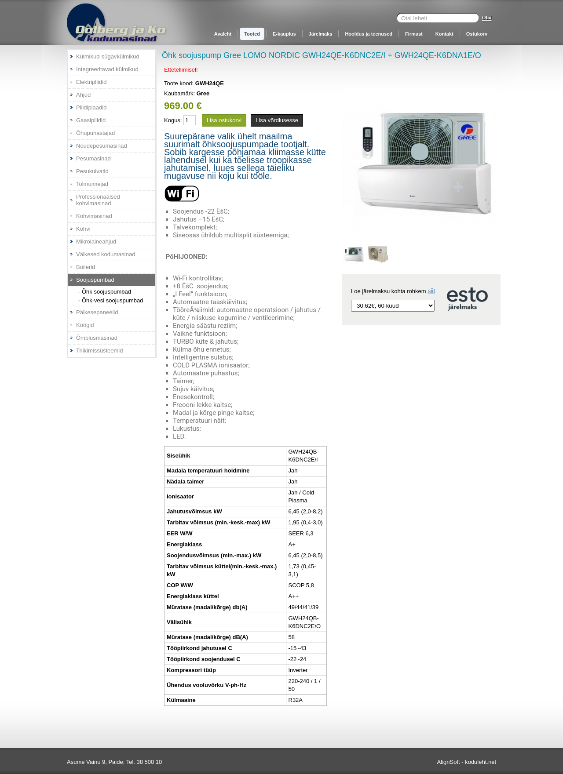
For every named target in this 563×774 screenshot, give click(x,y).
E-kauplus (284, 33)
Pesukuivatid (92, 171)
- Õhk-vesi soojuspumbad (110, 300)
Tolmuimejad (92, 184)
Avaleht (222, 33)
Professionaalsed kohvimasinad (98, 200)
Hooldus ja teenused (368, 33)
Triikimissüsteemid (99, 350)
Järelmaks (321, 33)
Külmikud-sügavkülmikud (107, 56)
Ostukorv (476, 33)
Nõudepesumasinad (101, 145)
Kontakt (444, 33)
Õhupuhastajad (95, 133)
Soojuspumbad (95, 279)
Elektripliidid (91, 82)
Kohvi (83, 228)
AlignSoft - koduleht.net (466, 762)
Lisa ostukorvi (224, 120)
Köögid (85, 325)
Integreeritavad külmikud (107, 69)
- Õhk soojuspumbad (104, 291)
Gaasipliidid (91, 120)
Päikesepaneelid (97, 312)
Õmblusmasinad (96, 337)
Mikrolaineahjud (96, 241)
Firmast (414, 33)
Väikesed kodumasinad (105, 254)
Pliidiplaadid (91, 107)
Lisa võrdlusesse (277, 120)
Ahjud (83, 94)
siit (431, 290)
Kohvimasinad (94, 216)
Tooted (252, 33)
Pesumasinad (93, 158)
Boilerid (85, 267)
